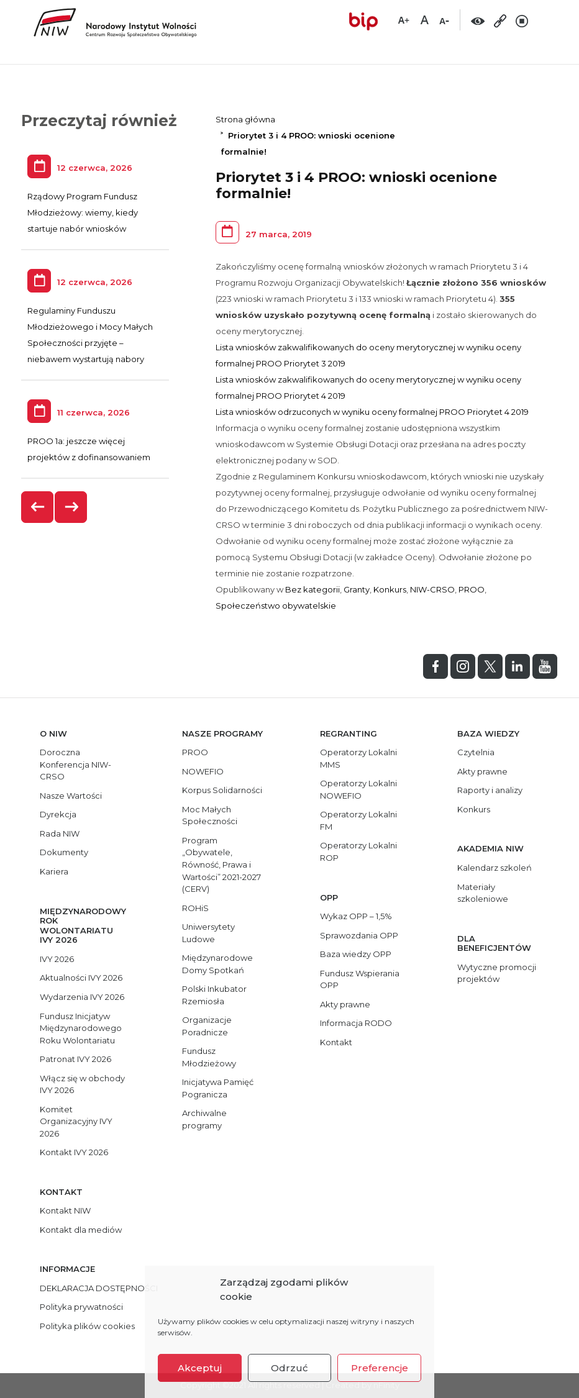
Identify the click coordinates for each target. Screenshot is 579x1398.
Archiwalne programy (204, 1119)
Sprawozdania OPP (359, 935)
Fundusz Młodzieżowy (209, 1057)
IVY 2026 (57, 959)
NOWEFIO (203, 771)
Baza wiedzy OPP (355, 954)
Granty (357, 589)
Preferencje (379, 1368)
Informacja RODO (356, 1023)
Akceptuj (200, 1368)
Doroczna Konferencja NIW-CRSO (75, 764)
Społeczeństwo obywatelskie (276, 605)
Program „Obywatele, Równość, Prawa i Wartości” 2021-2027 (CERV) (221, 864)
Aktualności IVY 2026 (81, 978)
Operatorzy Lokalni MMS (358, 758)
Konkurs (389, 589)
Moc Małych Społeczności (209, 815)
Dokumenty (64, 852)
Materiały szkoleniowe (482, 893)
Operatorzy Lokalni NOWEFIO (358, 789)
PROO (471, 589)
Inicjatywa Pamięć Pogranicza (217, 1088)
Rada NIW (60, 833)
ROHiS (195, 908)
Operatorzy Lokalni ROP (358, 851)
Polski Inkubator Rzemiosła (214, 995)
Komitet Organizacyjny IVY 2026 (76, 1121)
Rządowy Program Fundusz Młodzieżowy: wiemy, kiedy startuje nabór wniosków (82, 212)
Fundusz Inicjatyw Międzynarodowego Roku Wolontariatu (81, 1028)
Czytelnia (476, 752)
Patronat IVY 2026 (75, 1059)
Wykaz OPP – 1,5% (356, 916)
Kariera (54, 871)
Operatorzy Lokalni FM (358, 820)
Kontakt (336, 1042)
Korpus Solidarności (222, 790)
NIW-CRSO (432, 589)
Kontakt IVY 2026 (74, 1152)
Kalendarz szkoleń (494, 868)
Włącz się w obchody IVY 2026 (82, 1084)
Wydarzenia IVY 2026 (82, 997)
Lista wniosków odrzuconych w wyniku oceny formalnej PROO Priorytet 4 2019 (372, 412)
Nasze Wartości (71, 796)
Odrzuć (289, 1368)
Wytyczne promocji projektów (496, 973)
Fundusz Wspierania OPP (359, 979)
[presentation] (38, 507)
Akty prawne (345, 1004)
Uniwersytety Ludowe (208, 933)
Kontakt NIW (65, 1210)
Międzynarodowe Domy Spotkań (217, 964)
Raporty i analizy (489, 790)
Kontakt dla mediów (81, 1230)
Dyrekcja (58, 814)
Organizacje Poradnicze (207, 1026)
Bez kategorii (312, 589)
